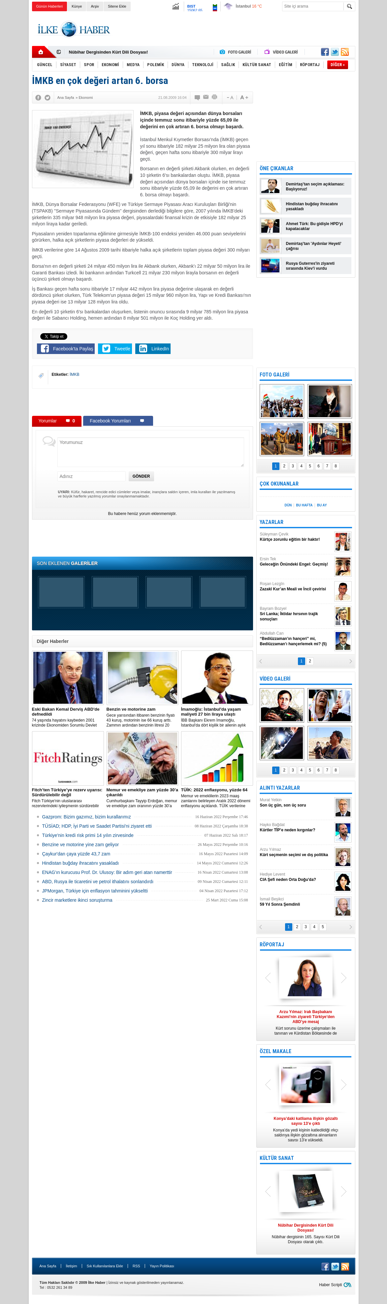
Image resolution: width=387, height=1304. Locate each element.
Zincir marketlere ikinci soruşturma (77, 900)
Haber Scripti (330, 1285)
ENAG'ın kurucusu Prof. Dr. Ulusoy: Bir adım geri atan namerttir (107, 872)
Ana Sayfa (48, 1266)
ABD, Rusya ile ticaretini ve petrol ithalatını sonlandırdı (98, 881)
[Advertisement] (235, 29)
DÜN (288, 505)
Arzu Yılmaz (296, 852)
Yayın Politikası (162, 1266)
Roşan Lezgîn (296, 586)
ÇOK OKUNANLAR (279, 484)
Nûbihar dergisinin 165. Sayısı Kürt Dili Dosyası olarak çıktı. (306, 1233)
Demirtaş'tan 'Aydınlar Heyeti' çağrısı (313, 246)
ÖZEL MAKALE (275, 1051)
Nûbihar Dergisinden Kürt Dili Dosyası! (108, 52)
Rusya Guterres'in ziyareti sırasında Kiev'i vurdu (310, 266)
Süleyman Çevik (296, 537)
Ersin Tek (296, 562)
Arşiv (95, 6)
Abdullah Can (296, 639)
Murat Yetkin (296, 803)
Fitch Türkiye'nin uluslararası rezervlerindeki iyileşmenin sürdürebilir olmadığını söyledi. (68, 798)
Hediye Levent (296, 877)
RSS (136, 1266)
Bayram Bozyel (296, 614)
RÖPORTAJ (272, 944)
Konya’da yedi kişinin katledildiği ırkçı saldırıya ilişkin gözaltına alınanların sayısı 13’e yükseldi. (306, 1129)
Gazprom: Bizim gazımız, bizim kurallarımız (86, 816)
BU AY (322, 505)
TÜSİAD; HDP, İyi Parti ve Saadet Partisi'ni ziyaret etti (97, 826)
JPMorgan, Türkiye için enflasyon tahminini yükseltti (95, 890)
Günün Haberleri (49, 6)
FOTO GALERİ (274, 375)
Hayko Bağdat (296, 827)
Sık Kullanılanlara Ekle (105, 1266)
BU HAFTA (304, 505)
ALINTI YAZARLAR (280, 788)
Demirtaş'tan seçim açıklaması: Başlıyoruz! (315, 186)
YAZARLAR (271, 522)
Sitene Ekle (117, 6)
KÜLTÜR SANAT (277, 1158)
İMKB (74, 374)
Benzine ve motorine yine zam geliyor (80, 844)
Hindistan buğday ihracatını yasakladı (80, 863)
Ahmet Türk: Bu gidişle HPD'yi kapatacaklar (314, 226)
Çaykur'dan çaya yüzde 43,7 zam (76, 853)
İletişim (71, 1266)
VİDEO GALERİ (275, 679)
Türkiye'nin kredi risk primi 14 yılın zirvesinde (88, 835)
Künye (77, 6)
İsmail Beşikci (296, 902)
